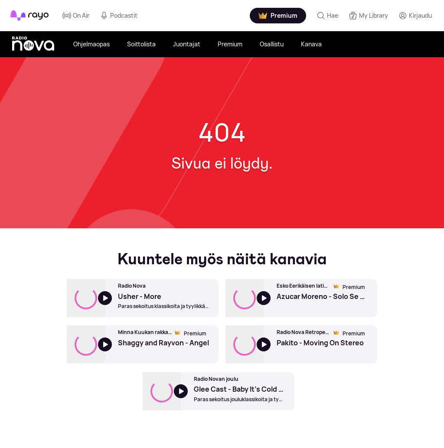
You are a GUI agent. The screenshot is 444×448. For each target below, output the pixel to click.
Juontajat (186, 44)
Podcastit (118, 15)
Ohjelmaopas (91, 44)
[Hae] (327, 15)
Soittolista (141, 44)
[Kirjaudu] (415, 15)
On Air (75, 15)
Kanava (311, 44)
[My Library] (368, 15)
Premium (230, 44)
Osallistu (272, 44)
